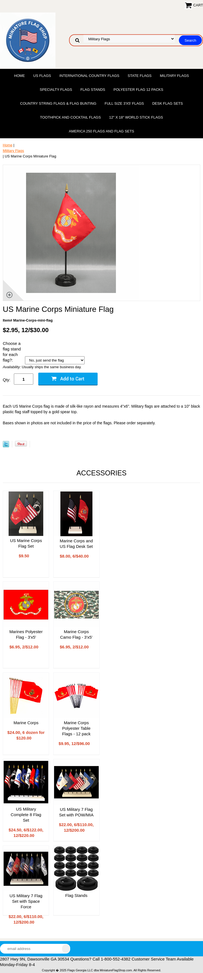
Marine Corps (26, 722)
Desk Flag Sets (167, 103)
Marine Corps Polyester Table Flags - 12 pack (76, 728)
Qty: (7, 379)
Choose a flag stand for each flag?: (12, 351)
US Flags (42, 76)
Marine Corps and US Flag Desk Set (76, 543)
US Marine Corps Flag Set (26, 543)
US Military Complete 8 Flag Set (26, 814)
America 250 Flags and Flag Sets (101, 131)
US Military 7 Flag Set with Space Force (25, 901)
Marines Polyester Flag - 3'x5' (26, 634)
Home (19, 76)
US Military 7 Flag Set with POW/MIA (76, 812)
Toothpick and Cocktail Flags (70, 117)
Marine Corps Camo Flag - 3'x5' (76, 634)
